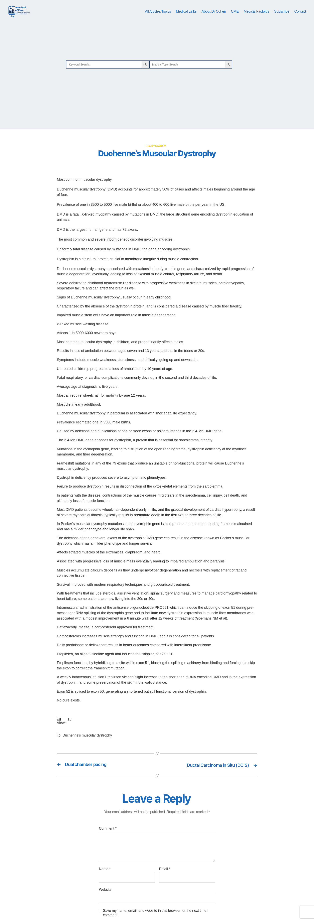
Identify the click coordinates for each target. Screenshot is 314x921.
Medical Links (186, 18)
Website (105, 904)
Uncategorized (157, 160)
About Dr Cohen (213, 18)
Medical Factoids (256, 18)
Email (164, 883)
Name (105, 883)
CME (235, 18)
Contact (300, 18)
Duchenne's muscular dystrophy (87, 750)
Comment (108, 843)
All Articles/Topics (158, 18)
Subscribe (281, 18)
